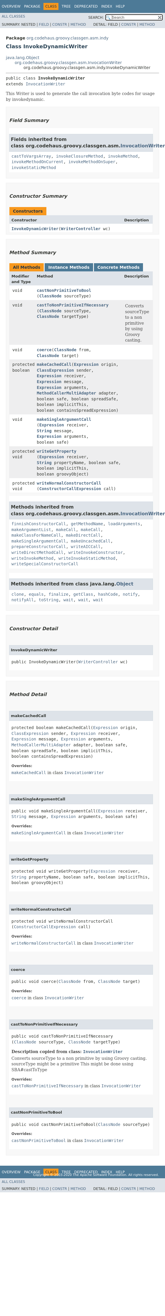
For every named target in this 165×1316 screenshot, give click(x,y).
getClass (83, 594)
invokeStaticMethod (33, 167)
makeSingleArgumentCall (64, 419)
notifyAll (22, 599)
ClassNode (50, 296)
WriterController (81, 228)
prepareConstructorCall (38, 546)
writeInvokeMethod (32, 558)
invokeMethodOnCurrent (37, 161)
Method (78, 25)
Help (120, 6)
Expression (86, 364)
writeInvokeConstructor (95, 552)
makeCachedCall (54, 364)
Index (106, 6)
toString (48, 599)
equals (36, 594)
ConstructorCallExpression (70, 488)
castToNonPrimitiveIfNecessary (72, 305)
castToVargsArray (31, 156)
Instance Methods (68, 267)
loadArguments (124, 523)
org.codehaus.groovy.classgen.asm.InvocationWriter (68, 62)
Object (125, 584)
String (44, 430)
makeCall (66, 529)
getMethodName (87, 523)
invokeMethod (123, 156)
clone (17, 594)
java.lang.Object (22, 57)
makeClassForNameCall (36, 535)
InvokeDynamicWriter (34, 228)
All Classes (13, 16)
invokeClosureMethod (79, 156)
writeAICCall (85, 546)
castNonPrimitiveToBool (64, 290)
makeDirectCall (83, 535)
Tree (66, 6)
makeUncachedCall (90, 541)
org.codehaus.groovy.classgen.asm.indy (67, 38)
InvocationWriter (45, 84)
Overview (11, 6)
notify (130, 594)
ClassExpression (55, 370)
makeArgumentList (31, 529)
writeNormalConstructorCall (69, 483)
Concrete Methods (118, 267)
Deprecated (86, 6)
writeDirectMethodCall (37, 552)
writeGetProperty (56, 451)
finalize (58, 594)
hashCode (108, 594)
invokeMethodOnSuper (91, 161)
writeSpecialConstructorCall (44, 563)
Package (32, 6)
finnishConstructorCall (38, 523)
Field (44, 25)
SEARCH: (96, 17)
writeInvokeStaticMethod (86, 558)
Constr (59, 25)
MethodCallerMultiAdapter (66, 393)
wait (68, 599)
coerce (44, 349)
